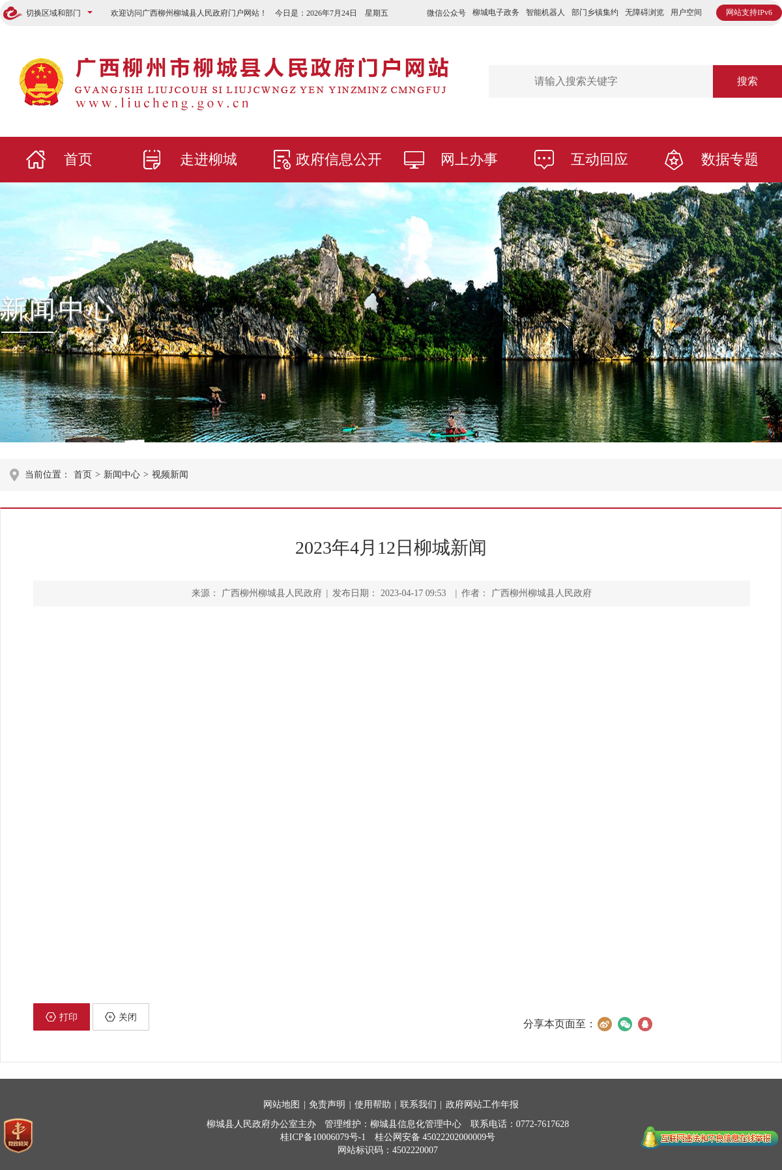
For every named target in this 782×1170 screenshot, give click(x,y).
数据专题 (730, 159)
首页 (78, 159)
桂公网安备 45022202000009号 (435, 1137)
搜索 (747, 81)
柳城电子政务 (495, 12)
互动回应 (599, 159)
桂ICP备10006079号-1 (323, 1137)
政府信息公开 (339, 159)
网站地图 (281, 1104)
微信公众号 (446, 13)
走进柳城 (208, 159)
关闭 (121, 1017)
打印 (62, 1017)
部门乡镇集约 (595, 12)
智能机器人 (545, 12)
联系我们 (418, 1104)
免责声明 (327, 1104)
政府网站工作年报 (482, 1104)
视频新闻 (170, 474)
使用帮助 (373, 1104)
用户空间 (686, 12)
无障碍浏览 (644, 12)
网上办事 (469, 159)
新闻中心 (58, 309)
